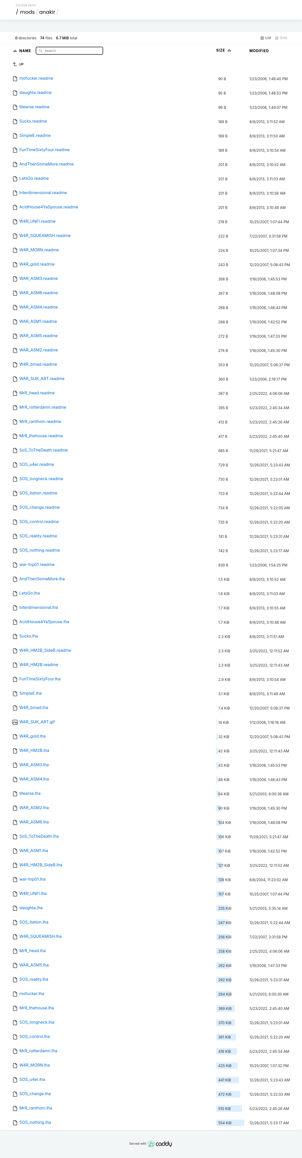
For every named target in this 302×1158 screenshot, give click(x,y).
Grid (281, 38)
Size (224, 50)
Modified (259, 51)
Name (25, 50)
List (265, 38)
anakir (47, 12)
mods (27, 12)
